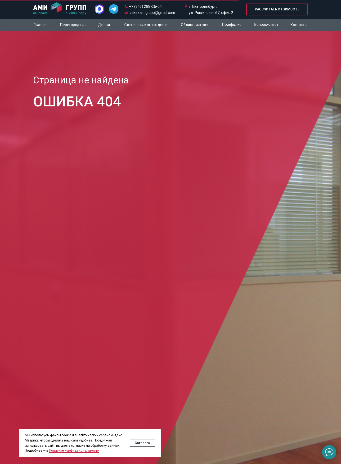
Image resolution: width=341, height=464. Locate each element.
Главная (40, 25)
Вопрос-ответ (266, 24)
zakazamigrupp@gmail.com (152, 12)
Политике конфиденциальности (74, 450)
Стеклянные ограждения (146, 25)
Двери (104, 25)
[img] (59, 8)
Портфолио (232, 24)
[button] (277, 9)
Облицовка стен (195, 25)
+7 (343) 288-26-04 (145, 6)
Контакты (299, 25)
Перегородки (72, 25)
